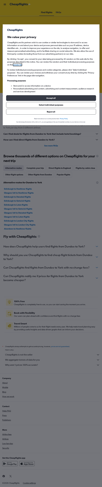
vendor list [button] (17, 65)
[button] (51, 98)
